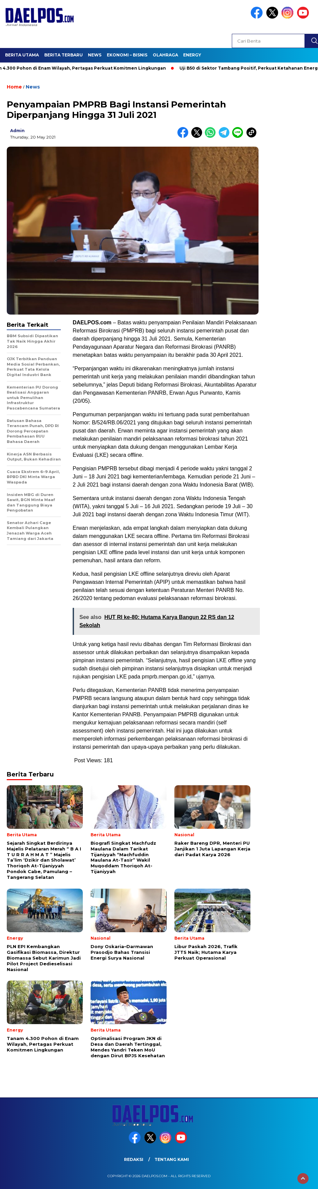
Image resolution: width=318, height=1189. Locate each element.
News (94, 54)
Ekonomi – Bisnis (127, 54)
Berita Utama (22, 54)
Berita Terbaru (63, 54)
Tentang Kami (171, 1159)
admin (17, 130)
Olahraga (165, 54)
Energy (192, 54)
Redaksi (133, 1159)
